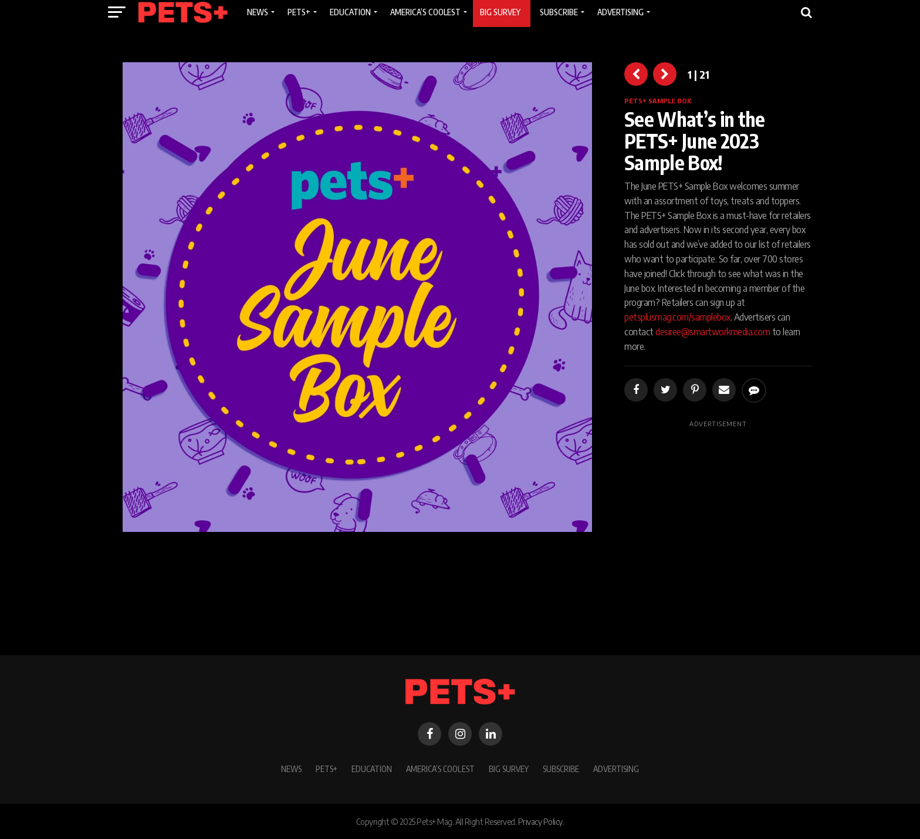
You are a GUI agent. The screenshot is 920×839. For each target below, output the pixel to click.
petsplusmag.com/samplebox (677, 317)
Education (371, 768)
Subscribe (561, 768)
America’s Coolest (440, 768)
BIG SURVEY (509, 768)
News (291, 768)
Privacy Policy (540, 821)
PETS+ (326, 768)
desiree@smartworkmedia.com (712, 332)
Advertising (616, 768)
